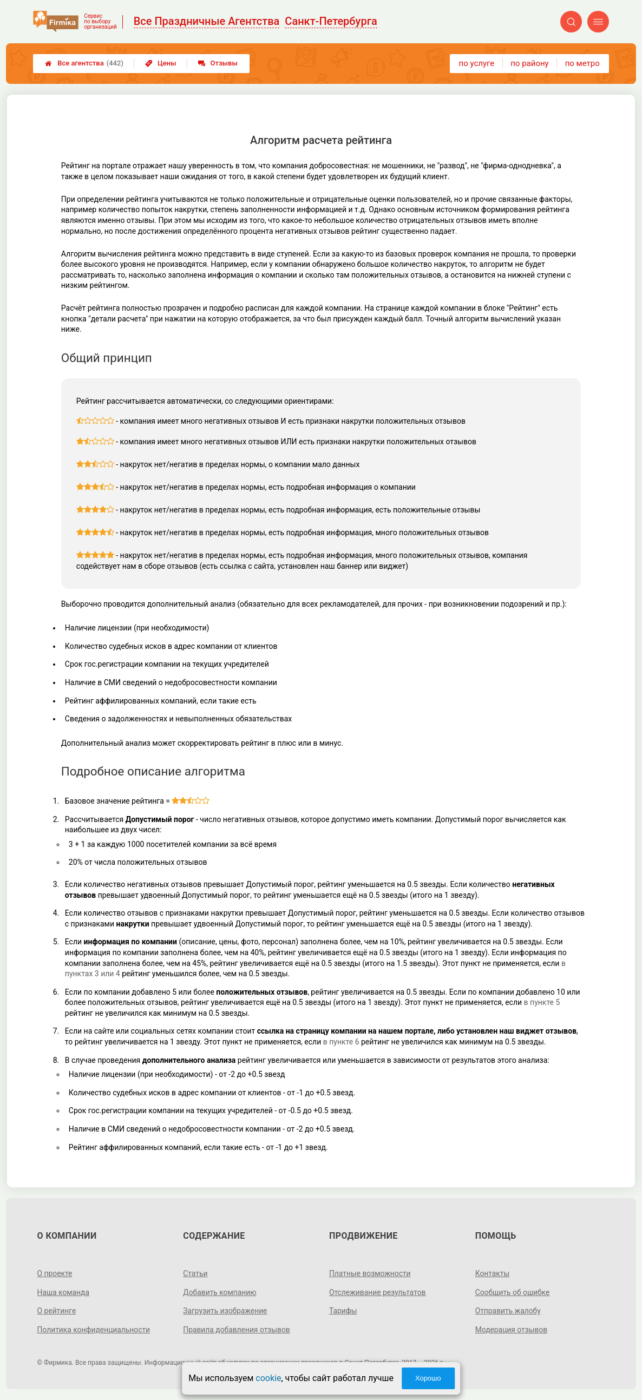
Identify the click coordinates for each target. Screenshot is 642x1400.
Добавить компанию (220, 1292)
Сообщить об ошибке (513, 1292)
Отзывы (218, 63)
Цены (160, 63)
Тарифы (343, 1310)
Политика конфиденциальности (94, 1329)
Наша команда (63, 1292)
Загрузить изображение (225, 1310)
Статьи (195, 1273)
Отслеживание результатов (378, 1292)
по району (529, 63)
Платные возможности (370, 1273)
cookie (268, 1378)
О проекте (55, 1273)
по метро (582, 63)
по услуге (477, 63)
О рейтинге (57, 1310)
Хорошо (428, 1378)
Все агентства (84, 63)
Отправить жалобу (508, 1310)
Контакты (492, 1273)
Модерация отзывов (511, 1329)
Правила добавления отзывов (237, 1329)
